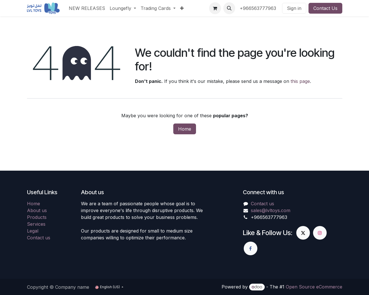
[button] (229, 8)
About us (37, 210)
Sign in (294, 8)
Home (184, 129)
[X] (303, 233)
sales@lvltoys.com (270, 210)
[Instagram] (320, 233)
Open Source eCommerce (314, 287)
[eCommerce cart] (215, 8)
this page (300, 81)
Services (36, 224)
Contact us (38, 237)
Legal (32, 231)
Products (37, 217)
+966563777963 (259, 8)
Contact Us (325, 8)
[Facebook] (250, 248)
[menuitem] (86, 8)
